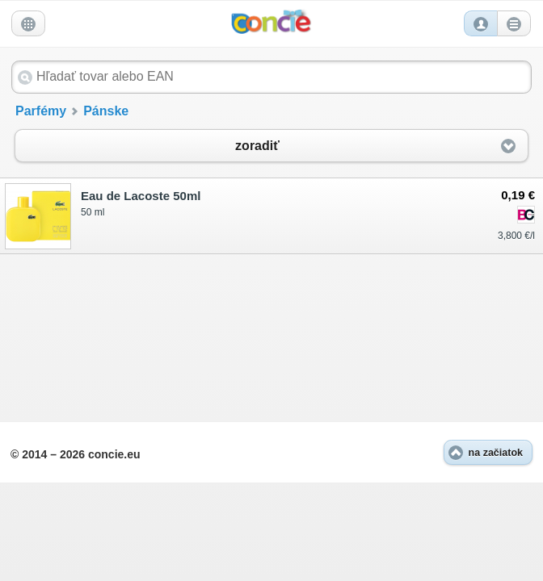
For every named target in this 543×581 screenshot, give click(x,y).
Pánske (105, 111)
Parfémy (40, 111)
